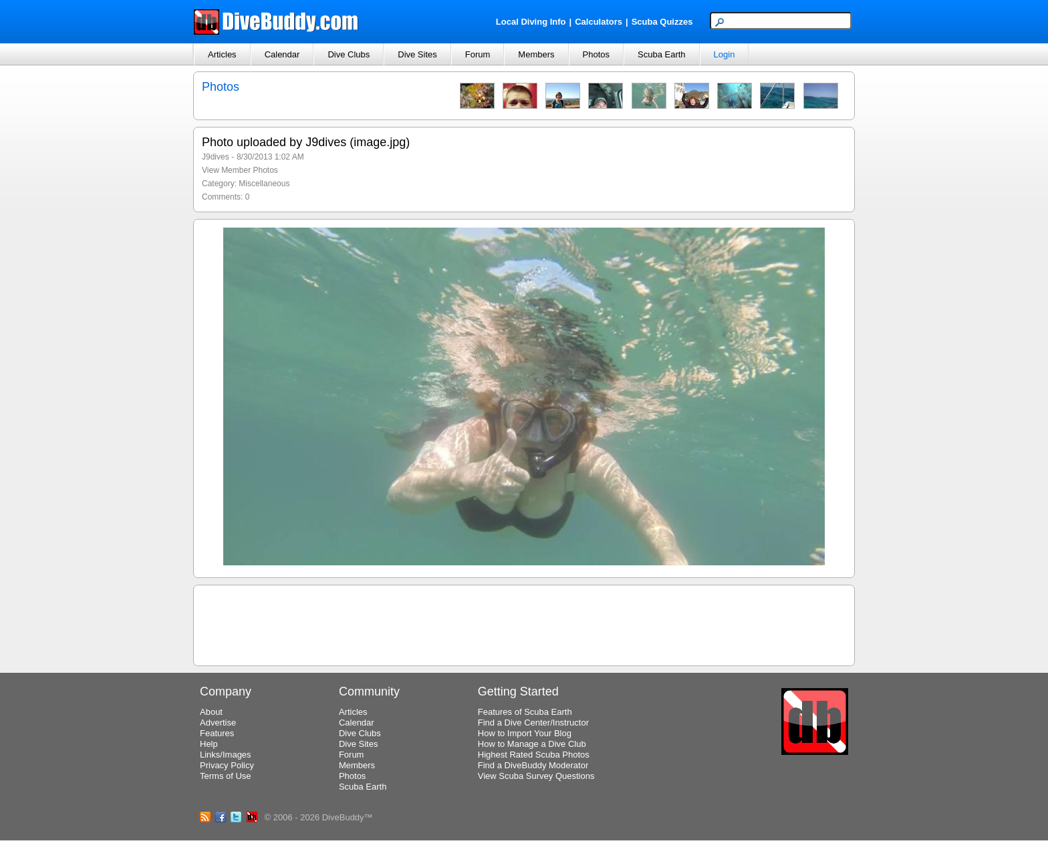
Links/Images (225, 755)
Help (209, 744)
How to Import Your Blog (524, 733)
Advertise (218, 723)
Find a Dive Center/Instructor (533, 723)
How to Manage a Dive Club (532, 744)
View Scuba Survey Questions (536, 776)
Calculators (598, 22)
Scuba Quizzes (662, 22)
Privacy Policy (227, 765)
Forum (478, 54)
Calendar (282, 54)
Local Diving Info (531, 22)
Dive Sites (417, 54)
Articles (222, 54)
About (211, 712)
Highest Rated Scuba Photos (534, 755)
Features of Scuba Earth (525, 712)
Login (724, 54)
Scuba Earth (662, 54)
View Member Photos (240, 170)
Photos (596, 54)
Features (217, 733)
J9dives (215, 157)
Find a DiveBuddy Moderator (533, 765)
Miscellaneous (264, 183)
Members (536, 54)
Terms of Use (225, 776)
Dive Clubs (349, 54)
